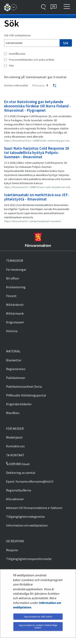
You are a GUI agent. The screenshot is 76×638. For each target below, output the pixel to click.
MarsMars (12, 413)
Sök (66, 43)
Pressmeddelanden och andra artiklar (32, 59)
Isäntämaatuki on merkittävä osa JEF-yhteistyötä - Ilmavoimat (36, 197)
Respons (12, 550)
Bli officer (12, 278)
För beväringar (16, 269)
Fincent (11, 296)
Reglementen (15, 369)
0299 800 (13, 464)
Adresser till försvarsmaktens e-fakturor (34, 508)
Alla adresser (15, 499)
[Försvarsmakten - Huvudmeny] (14, 7)
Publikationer (15, 378)
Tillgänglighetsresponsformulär (29, 559)
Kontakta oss (15, 446)
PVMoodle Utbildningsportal (26, 395)
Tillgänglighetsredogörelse (25, 516)
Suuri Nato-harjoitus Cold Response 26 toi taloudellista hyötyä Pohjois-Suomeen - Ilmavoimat (36, 152)
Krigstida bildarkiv (18, 404)
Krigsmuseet (15, 322)
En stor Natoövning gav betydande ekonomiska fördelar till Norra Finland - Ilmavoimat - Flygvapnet (37, 106)
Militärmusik (15, 313)
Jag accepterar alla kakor (38, 616)
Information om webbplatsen (27, 525)
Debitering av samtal (20, 473)
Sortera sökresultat (16, 85)
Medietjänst (14, 437)
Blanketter (13, 360)
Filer (11, 65)
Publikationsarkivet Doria (24, 386)
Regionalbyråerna (18, 490)
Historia (11, 331)
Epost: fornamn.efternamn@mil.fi (29, 481)
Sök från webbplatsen (17, 35)
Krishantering (16, 287)
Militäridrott (15, 305)
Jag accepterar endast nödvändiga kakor (38, 626)
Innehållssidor (17, 54)
